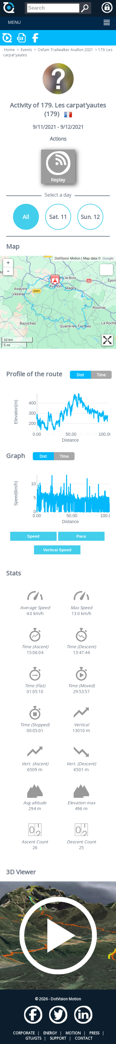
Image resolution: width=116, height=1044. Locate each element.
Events (26, 49)
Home (9, 49)
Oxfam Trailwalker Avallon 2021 (65, 49)
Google (108, 258)
